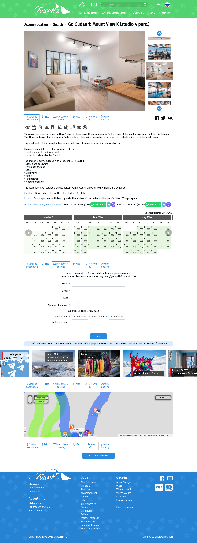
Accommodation (36, 25)
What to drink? (123, 489)
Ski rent (85, 507)
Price (45, 116)
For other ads (35, 510)
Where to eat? (123, 493)
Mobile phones (124, 500)
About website (36, 487)
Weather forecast (90, 518)
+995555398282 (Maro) (131, 204)
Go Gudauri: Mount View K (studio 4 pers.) (108, 24)
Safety (84, 500)
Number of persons (59, 305)
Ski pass (85, 485)
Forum (165, 13)
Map (152, 13)
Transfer (85, 496)
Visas (119, 485)
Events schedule (125, 507)
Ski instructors (88, 503)
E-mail (66, 290)
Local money (123, 496)
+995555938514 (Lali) (77, 204)
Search (58, 25)
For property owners (39, 507)
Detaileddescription (32, 118)
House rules (35, 491)
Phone (66, 298)
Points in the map (90, 525)
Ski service (86, 510)
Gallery (84, 514)
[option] (84, 71)
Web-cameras (88, 521)
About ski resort (89, 482)
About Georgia (123, 482)
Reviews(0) (91, 118)
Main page (34, 484)
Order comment (61, 322)
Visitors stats (36, 503)
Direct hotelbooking (60, 118)
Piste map (86, 489)
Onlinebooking (105, 118)
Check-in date (62, 316)
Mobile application (90, 528)
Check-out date (98, 316)
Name (66, 283)
